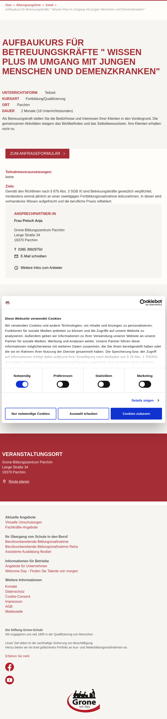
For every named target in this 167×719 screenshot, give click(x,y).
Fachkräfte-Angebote (21, 527)
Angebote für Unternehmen (26, 566)
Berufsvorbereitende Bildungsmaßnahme (36, 541)
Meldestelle (14, 611)
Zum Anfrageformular (35, 153)
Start (8, 5)
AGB (9, 606)
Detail (49, 5)
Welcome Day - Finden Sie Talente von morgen (41, 571)
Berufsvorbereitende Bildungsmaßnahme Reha (41, 547)
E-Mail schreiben (34, 256)
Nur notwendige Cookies (31, 413)
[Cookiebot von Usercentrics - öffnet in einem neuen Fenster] (143, 302)
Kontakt (11, 586)
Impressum (13, 601)
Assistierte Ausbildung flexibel (28, 552)
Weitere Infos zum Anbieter (41, 268)
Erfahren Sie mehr (17, 656)
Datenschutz (15, 591)
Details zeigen (143, 400)
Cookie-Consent (17, 596)
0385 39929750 (30, 249)
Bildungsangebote (28, 5)
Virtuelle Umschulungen (23, 522)
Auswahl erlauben (83, 413)
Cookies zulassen (136, 413)
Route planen (19, 481)
